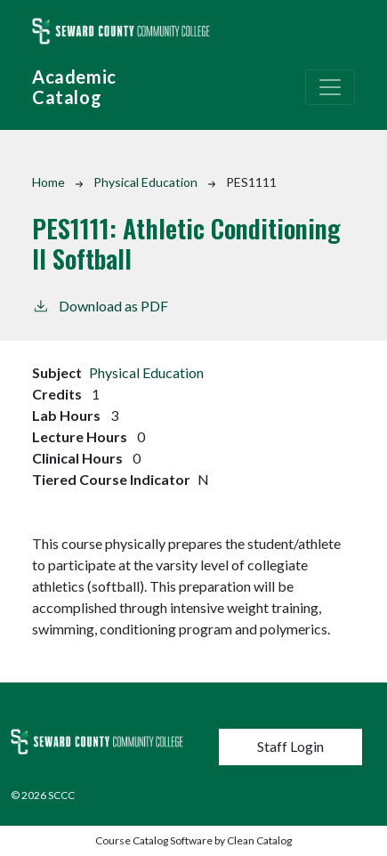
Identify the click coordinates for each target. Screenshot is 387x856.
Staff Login (290, 746)
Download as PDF (100, 304)
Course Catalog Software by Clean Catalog (193, 840)
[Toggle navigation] (330, 87)
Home (48, 182)
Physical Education (145, 182)
